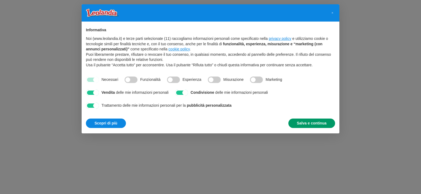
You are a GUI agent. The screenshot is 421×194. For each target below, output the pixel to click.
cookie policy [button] (179, 49)
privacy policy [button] (280, 38)
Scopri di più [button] (106, 123)
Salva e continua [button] (311, 123)
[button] (332, 13)
